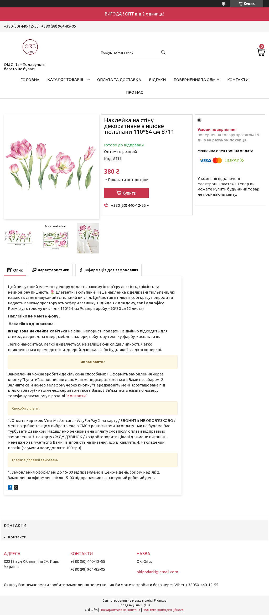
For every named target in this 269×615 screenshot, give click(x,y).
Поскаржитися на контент (120, 610)
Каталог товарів (65, 79)
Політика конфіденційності (163, 610)
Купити (129, 193)
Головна (29, 79)
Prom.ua (160, 600)
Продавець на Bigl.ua (134, 605)
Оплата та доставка (119, 79)
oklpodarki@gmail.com (157, 572)
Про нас (134, 92)
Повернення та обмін (196, 79)
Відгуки (157, 79)
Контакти (238, 79)
